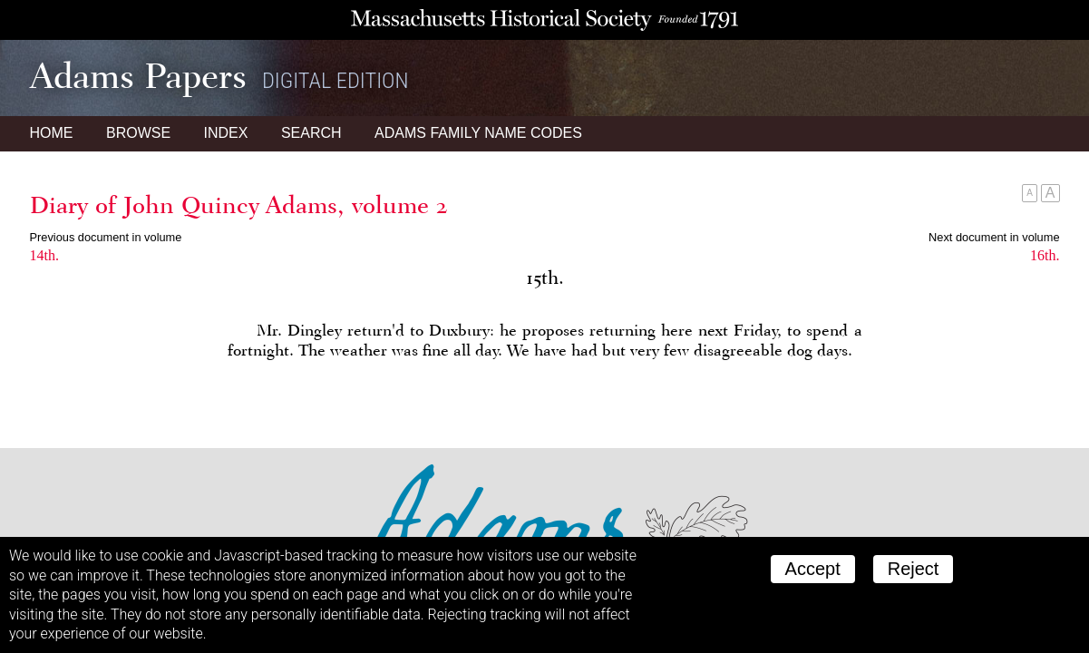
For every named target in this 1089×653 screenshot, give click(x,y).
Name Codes (478, 133)
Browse (138, 133)
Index (226, 133)
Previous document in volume (106, 237)
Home (51, 133)
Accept (813, 569)
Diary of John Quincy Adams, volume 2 (239, 204)
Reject (913, 569)
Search (311, 133)
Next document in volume (994, 237)
